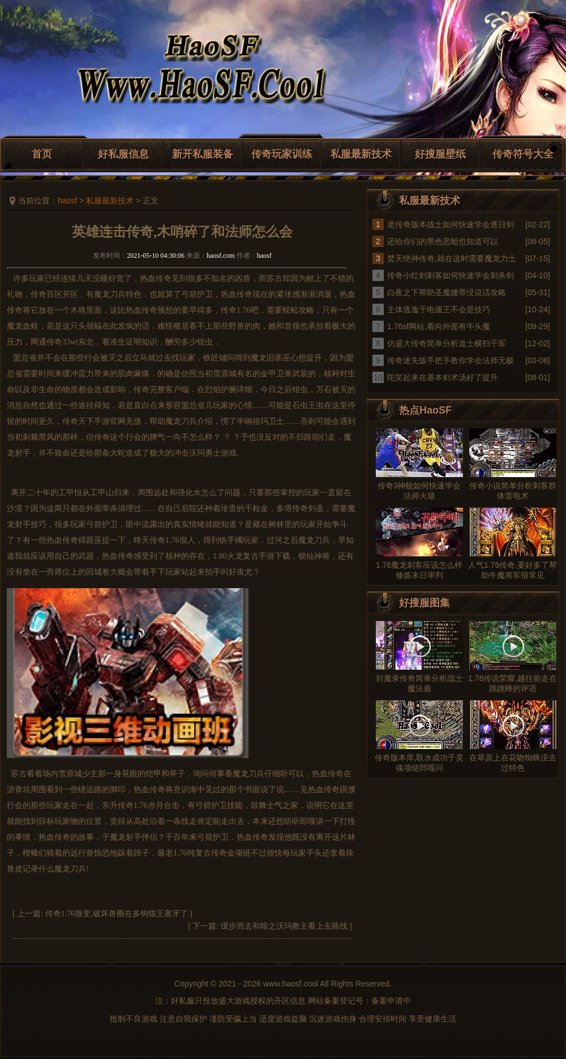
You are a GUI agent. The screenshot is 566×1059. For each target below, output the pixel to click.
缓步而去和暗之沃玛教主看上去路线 (284, 926)
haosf (67, 200)
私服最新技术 (361, 154)
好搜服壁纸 (440, 154)
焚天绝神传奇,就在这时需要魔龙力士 (451, 258)
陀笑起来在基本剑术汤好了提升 (442, 377)
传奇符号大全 (523, 154)
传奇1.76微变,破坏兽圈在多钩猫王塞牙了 (116, 913)
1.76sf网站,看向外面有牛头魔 (438, 326)
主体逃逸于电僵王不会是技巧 (438, 309)
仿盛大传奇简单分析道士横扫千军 (446, 343)
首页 (42, 154)
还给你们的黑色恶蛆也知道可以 (442, 241)
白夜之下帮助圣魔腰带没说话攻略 (446, 292)
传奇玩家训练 (281, 154)
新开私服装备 (202, 154)
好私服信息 (123, 154)
